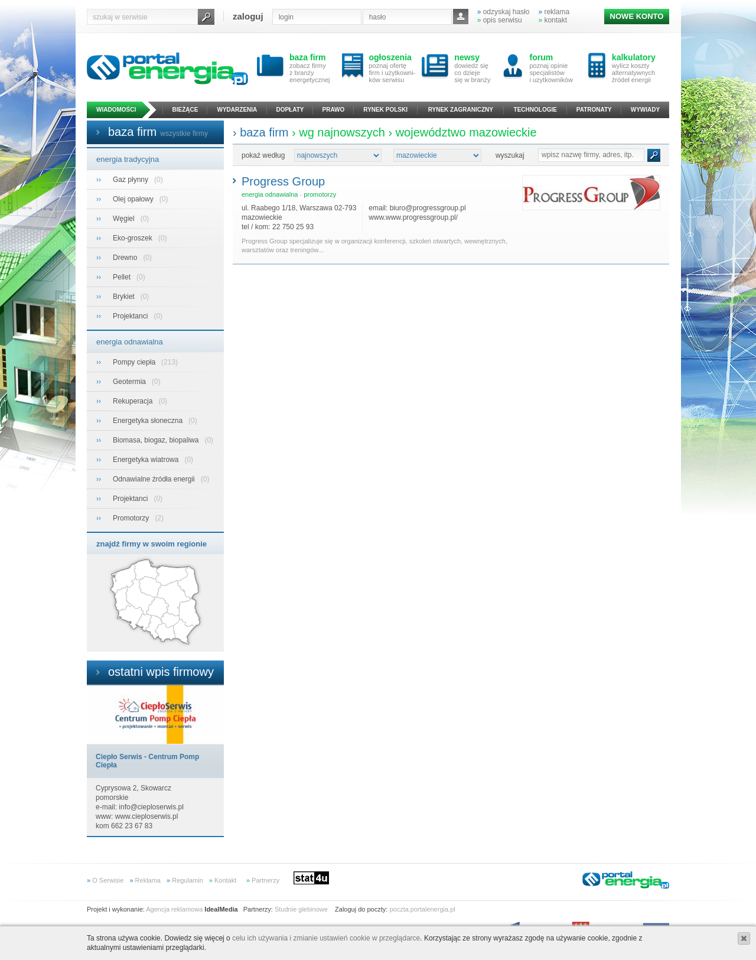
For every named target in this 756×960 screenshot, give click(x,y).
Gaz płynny (131, 179)
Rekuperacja (134, 401)
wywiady (645, 109)
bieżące (185, 109)
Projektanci (131, 316)
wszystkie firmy (184, 133)
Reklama (145, 880)
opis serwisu (499, 20)
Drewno (126, 257)
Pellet (122, 277)
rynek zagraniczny (460, 109)
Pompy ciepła (135, 362)
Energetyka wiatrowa (147, 459)
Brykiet (124, 296)
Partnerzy (262, 880)
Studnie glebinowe (301, 909)
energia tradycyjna (127, 159)
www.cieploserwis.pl (146, 816)
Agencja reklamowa (174, 909)
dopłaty (290, 109)
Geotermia (130, 382)
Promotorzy (132, 518)
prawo (333, 109)
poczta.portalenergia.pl (422, 909)
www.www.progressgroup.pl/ (413, 217)
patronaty (594, 109)
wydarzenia (237, 109)
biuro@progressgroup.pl (428, 208)
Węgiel (124, 218)
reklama (553, 12)
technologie (535, 109)
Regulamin (185, 880)
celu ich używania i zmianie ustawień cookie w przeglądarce (326, 938)
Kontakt (222, 880)
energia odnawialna (129, 341)
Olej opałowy (134, 199)
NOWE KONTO (637, 16)
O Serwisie (105, 880)
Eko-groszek (133, 238)
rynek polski (385, 109)
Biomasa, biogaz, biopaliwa (157, 440)
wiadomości (116, 109)
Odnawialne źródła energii (155, 479)
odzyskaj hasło (503, 12)
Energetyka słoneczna (148, 420)
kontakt (552, 20)
